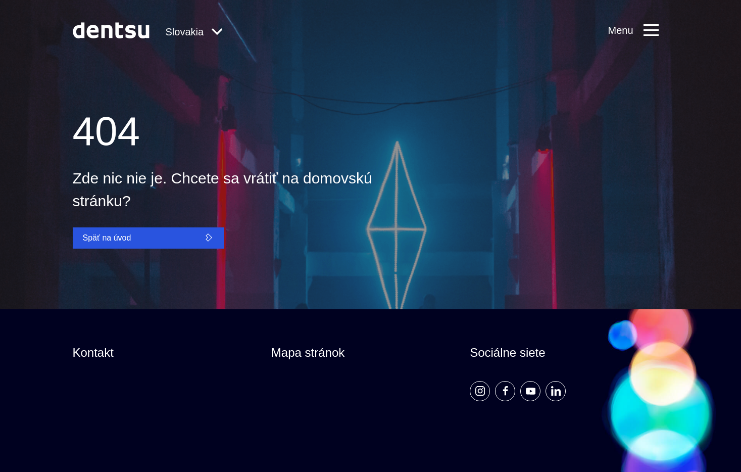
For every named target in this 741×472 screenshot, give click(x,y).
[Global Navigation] (194, 32)
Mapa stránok (307, 352)
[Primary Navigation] (638, 30)
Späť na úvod (148, 237)
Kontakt (93, 352)
